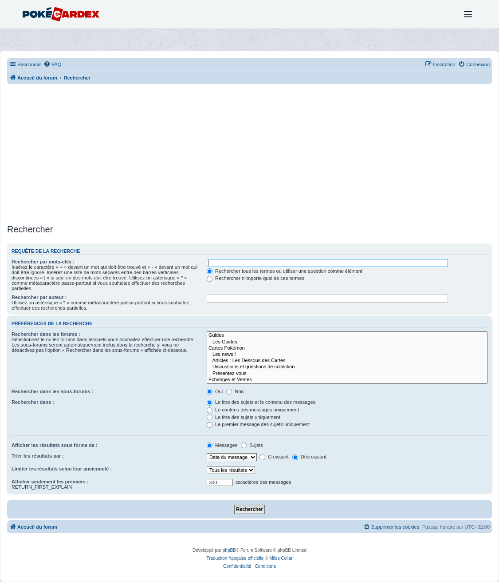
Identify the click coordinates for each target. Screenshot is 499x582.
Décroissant (309, 456)
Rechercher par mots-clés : (43, 261)
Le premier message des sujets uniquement (258, 424)
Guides (347, 335)
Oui (215, 391)
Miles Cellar (280, 558)
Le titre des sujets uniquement (243, 417)
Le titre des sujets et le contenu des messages (261, 402)
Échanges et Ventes (347, 380)
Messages (222, 445)
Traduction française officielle (234, 558)
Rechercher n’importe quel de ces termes (255, 278)
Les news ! (347, 354)
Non (235, 391)
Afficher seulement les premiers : (50, 481)
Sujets (252, 445)
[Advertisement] (249, 155)
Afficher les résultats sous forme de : (55, 445)
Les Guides (347, 342)
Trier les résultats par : (38, 455)
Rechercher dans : (33, 402)
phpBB (229, 550)
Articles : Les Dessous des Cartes (347, 361)
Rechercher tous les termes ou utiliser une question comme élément (284, 271)
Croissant (274, 456)
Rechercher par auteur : (39, 297)
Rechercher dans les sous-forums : (52, 391)
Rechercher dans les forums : (46, 334)
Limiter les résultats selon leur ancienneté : (62, 468)
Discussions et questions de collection (347, 367)
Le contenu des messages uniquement (253, 409)
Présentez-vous (347, 374)
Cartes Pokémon (347, 348)
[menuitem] (52, 64)
